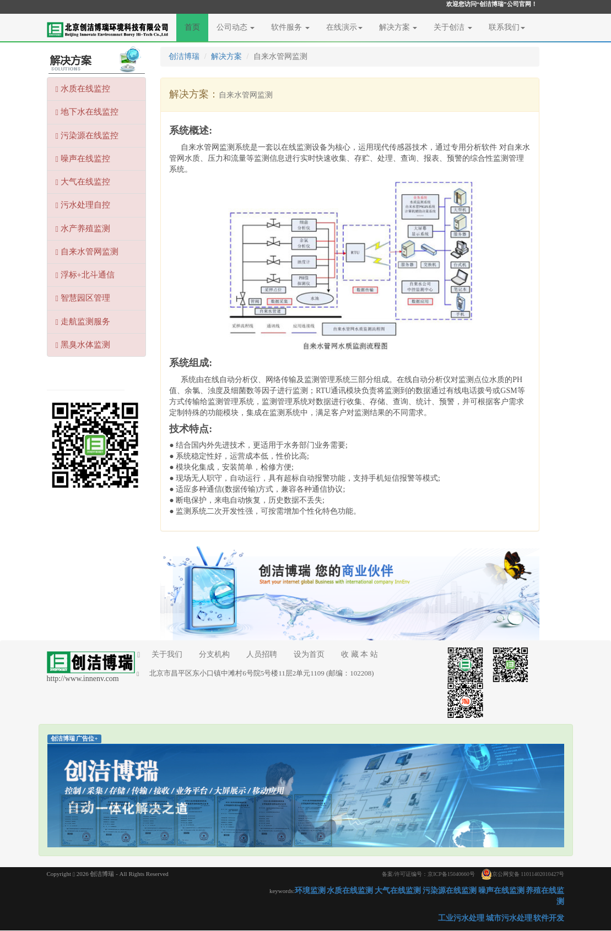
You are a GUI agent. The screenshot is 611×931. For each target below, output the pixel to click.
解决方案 (226, 56)
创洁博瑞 (184, 56)
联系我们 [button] (507, 27)
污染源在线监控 (87, 135)
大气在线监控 (83, 182)
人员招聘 (261, 654)
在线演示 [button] (344, 27)
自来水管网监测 (87, 252)
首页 (196, 26)
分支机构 (214, 654)
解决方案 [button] (398, 27)
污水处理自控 (83, 205)
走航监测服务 (83, 321)
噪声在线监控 (83, 159)
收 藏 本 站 (359, 654)
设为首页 (309, 654)
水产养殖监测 (83, 228)
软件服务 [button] (290, 27)
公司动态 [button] (236, 27)
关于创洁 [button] (453, 27)
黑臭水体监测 (83, 345)
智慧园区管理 (83, 298)
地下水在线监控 (87, 112)
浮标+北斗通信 (85, 275)
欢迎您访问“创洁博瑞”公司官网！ (491, 4)
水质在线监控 (83, 89)
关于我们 (159, 654)
